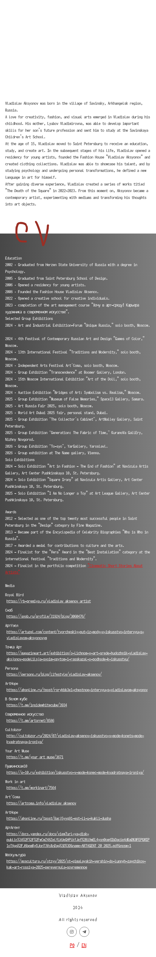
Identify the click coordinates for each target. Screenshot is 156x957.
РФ (72, 945)
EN (84, 945)
